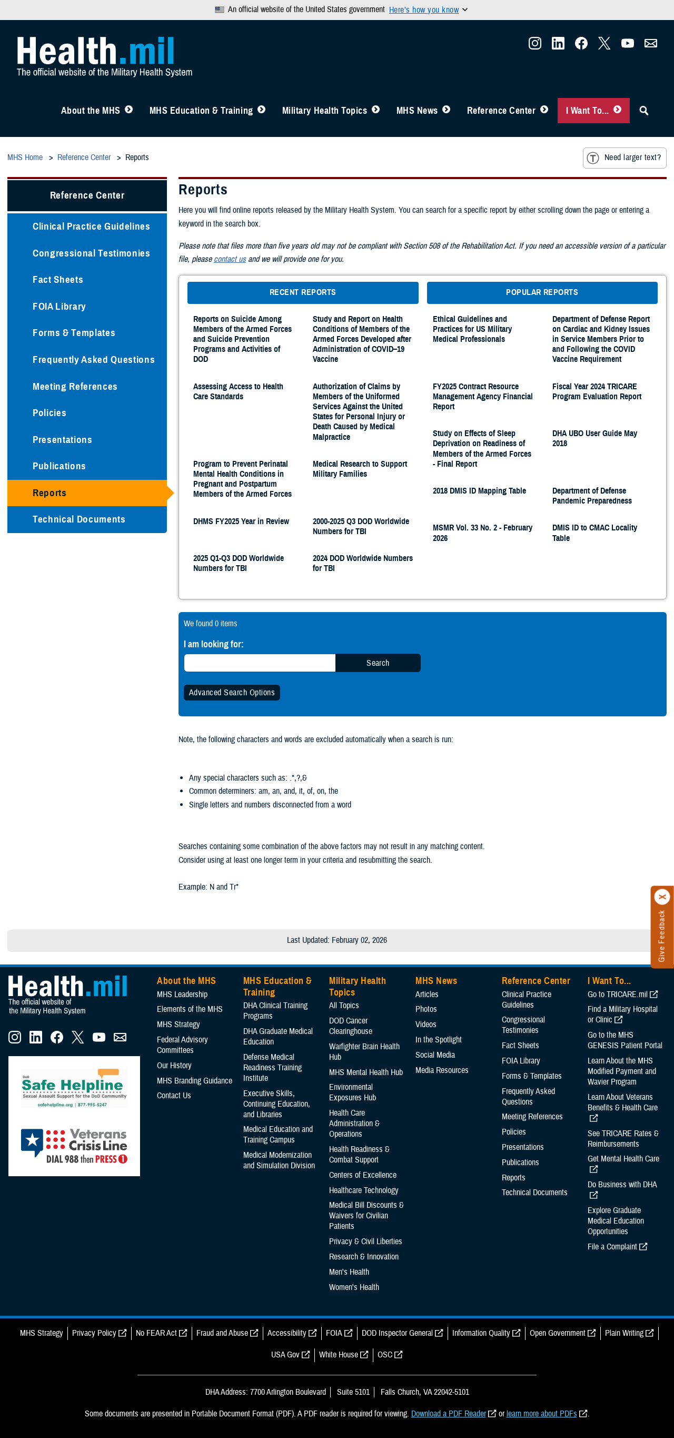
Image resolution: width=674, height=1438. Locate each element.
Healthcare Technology (364, 1190)
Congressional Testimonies (92, 253)
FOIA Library (59, 306)
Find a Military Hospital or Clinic (623, 1014)
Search (378, 663)
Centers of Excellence (363, 1175)
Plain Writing (624, 1333)
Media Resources (442, 1070)
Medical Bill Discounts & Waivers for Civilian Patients (366, 1216)
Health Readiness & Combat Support (359, 1154)
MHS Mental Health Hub (366, 1072)
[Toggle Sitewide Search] (644, 110)
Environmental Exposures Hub (352, 1092)
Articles (427, 994)
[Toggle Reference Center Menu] (544, 110)
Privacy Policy (94, 1333)
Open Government (558, 1333)
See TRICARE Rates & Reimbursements (623, 1138)
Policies (49, 413)
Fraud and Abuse (222, 1333)
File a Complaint (612, 1247)
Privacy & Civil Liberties (365, 1241)
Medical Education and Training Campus (278, 1134)
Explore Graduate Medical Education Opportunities (616, 1221)
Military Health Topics (325, 110)
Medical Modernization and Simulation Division (279, 1160)
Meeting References (75, 386)
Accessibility (286, 1333)
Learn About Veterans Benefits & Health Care (623, 1102)
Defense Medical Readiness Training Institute (272, 1068)
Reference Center (501, 110)
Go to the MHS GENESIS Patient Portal (625, 1040)
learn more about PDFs (542, 1414)
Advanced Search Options (232, 692)
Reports (50, 493)
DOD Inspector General (397, 1333)
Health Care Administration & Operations (354, 1123)
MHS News (417, 110)
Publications (59, 466)
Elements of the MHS (190, 1009)
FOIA (334, 1333)
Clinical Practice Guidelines (92, 226)
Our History (174, 1065)
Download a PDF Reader (448, 1414)
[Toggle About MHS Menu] (129, 110)
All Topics (344, 1005)
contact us (230, 259)
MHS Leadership (182, 994)
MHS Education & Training (201, 110)
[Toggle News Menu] (446, 110)
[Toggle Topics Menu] (376, 110)
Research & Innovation (364, 1257)
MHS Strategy (178, 1024)
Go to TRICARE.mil (618, 994)
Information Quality (481, 1333)
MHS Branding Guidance (194, 1081)
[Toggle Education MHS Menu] (261, 110)
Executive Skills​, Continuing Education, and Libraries (276, 1104)
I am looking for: (214, 643)
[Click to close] (662, 897)
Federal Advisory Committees (182, 1045)
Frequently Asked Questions (94, 359)
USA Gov (285, 1355)
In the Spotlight (438, 1040)
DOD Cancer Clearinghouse (350, 1026)
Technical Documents (79, 519)
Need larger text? (624, 158)
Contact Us (174, 1095)
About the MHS (91, 110)
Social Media (435, 1055)
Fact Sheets (58, 279)
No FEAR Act (156, 1333)
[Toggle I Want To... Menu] (617, 110)
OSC (385, 1355)
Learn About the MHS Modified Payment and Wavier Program (622, 1071)
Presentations (63, 440)
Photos (426, 1009)
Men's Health (349, 1272)
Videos (426, 1024)
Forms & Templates (74, 333)
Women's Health (354, 1287)
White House (338, 1355)
